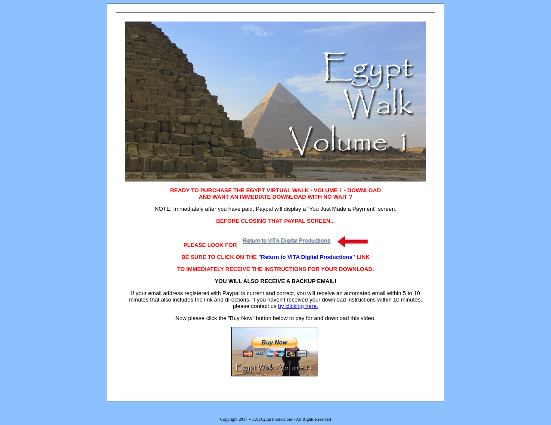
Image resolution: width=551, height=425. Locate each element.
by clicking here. (298, 306)
